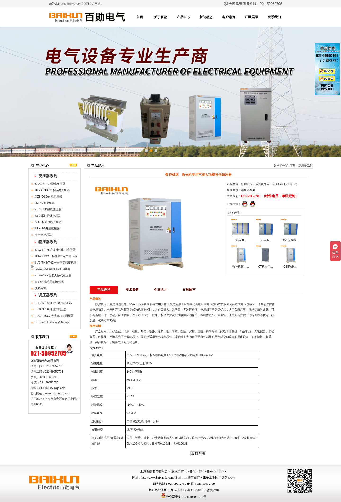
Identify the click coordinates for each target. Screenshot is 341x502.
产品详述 (103, 289)
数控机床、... (240, 266)
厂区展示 (251, 17)
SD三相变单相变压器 (48, 222)
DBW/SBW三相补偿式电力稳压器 (56, 256)
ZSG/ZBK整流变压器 (48, 209)
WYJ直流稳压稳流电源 (49, 281)
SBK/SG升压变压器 (47, 228)
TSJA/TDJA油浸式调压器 (51, 309)
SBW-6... (265, 240)
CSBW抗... (290, 266)
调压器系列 (47, 295)
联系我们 (274, 17)
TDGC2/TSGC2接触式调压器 (53, 303)
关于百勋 (160, 17)
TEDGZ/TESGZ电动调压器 (52, 322)
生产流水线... (290, 240)
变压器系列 (47, 176)
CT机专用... (265, 266)
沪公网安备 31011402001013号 (183, 496)
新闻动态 (206, 17)
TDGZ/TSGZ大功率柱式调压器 (54, 315)
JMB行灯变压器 (45, 203)
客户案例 (228, 17)
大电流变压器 (43, 235)
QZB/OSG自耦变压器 (48, 196)
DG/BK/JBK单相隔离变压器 (52, 190)
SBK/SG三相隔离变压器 (50, 183)
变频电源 (40, 288)
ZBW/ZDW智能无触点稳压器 (53, 275)
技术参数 (132, 289)
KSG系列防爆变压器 (48, 215)
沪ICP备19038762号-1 (213, 471)
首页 (139, 17)
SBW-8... (240, 240)
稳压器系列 (47, 242)
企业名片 (160, 289)
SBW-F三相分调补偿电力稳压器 (55, 249)
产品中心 (183, 17)
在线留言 (189, 289)
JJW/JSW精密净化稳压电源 (52, 269)
